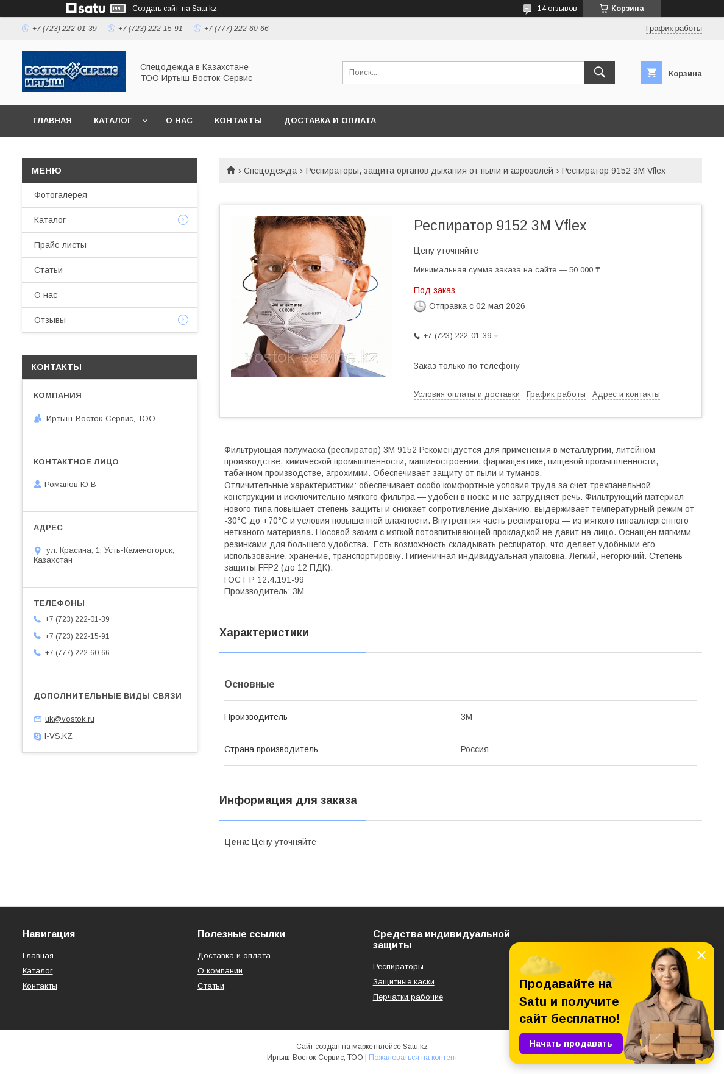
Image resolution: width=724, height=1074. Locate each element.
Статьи (48, 270)
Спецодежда (270, 171)
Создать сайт (155, 8)
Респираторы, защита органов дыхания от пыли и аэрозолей (429, 171)
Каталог (113, 120)
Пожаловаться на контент (413, 1057)
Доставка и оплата (330, 120)
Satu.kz (415, 1046)
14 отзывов (557, 8)
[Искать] (599, 72)
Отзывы (50, 320)
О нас (179, 120)
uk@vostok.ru (69, 719)
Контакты (238, 120)
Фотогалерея (60, 195)
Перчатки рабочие (408, 996)
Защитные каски (404, 981)
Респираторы (398, 966)
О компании (220, 970)
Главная (52, 120)
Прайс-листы (60, 245)
